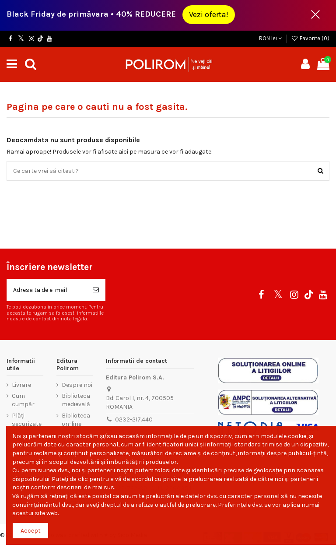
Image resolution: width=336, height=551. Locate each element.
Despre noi (77, 385)
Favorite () (310, 38)
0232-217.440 (134, 419)
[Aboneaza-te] (96, 290)
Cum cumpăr (23, 400)
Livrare (21, 385)
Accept (31, 530)
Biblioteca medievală (76, 400)
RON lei (270, 38)
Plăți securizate (27, 420)
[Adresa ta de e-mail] (47, 290)
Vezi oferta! (208, 14)
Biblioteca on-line (76, 420)
